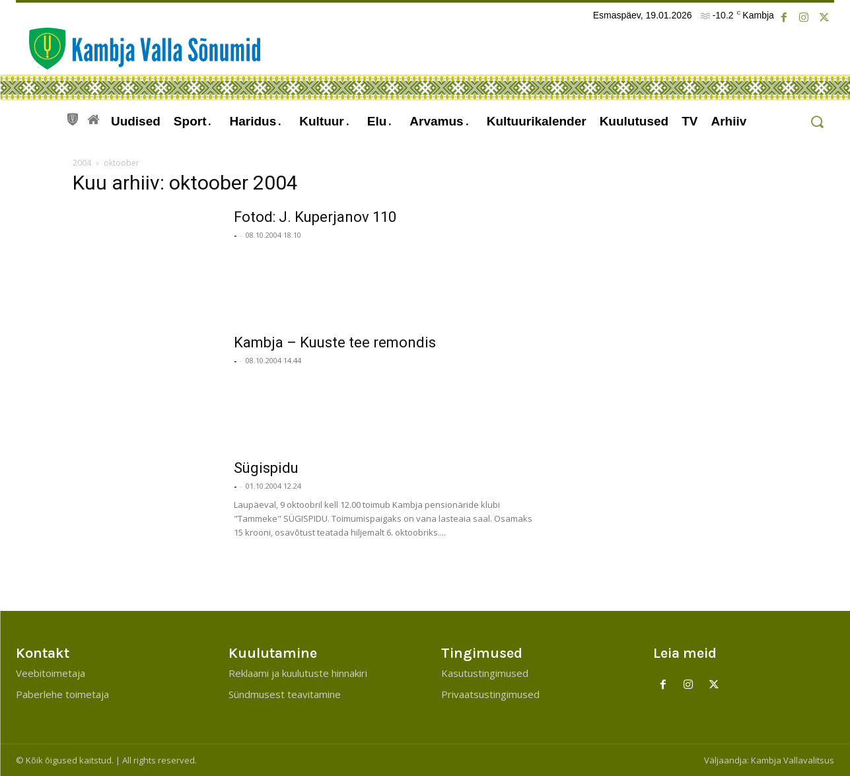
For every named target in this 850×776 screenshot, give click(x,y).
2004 (82, 162)
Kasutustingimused (484, 673)
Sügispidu (266, 468)
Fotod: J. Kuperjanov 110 (315, 217)
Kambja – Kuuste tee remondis (335, 342)
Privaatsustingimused (490, 694)
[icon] (72, 117)
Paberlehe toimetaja (62, 694)
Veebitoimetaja (50, 673)
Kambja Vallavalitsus (792, 760)
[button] (816, 121)
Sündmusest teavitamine (285, 694)
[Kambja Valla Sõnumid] (138, 48)
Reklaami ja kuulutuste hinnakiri (298, 673)
